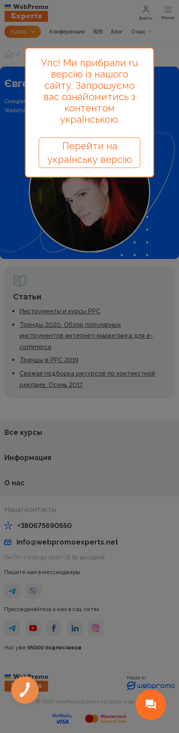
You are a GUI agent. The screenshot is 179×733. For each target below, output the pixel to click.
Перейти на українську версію (89, 152)
